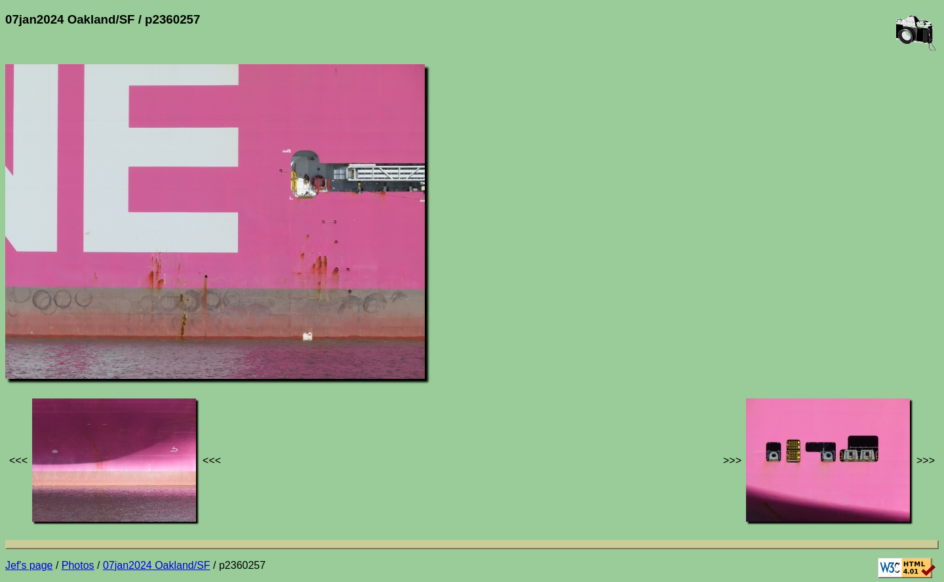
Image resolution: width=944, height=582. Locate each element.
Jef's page (28, 565)
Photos (78, 565)
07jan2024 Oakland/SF (156, 565)
